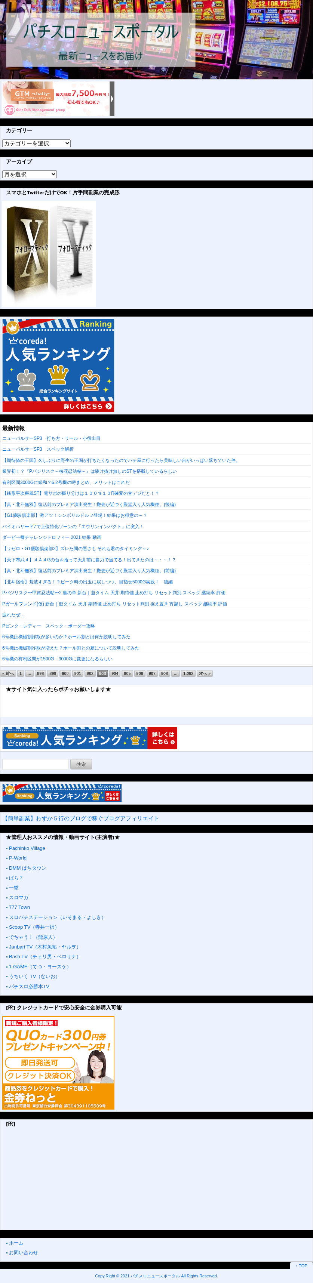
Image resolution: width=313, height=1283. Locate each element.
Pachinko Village (27, 848)
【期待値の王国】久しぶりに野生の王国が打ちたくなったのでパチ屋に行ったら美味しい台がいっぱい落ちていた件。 (121, 460)
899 (52, 673)
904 (114, 673)
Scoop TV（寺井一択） (34, 927)
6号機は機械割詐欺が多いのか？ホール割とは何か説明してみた (66, 636)
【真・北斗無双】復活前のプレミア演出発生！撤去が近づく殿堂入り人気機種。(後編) (89, 504)
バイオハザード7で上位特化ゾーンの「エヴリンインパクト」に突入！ (73, 526)
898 (40, 673)
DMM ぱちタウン (27, 868)
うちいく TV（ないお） (34, 976)
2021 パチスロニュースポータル (150, 1276)
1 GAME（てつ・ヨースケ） (40, 966)
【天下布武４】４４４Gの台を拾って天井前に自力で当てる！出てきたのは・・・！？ (89, 559)
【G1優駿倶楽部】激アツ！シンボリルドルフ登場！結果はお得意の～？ (74, 515)
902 (90, 673)
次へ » (205, 673)
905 (127, 673)
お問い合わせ (23, 1252)
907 (152, 673)
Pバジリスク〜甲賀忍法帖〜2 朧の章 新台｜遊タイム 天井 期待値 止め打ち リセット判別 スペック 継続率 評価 (113, 592)
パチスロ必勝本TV (29, 986)
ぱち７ (16, 877)
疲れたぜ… (13, 614)
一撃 (14, 888)
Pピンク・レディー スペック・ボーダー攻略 (48, 626)
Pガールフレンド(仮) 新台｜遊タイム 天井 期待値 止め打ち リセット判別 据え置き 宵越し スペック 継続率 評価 (114, 604)
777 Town (19, 907)
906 (139, 673)
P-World (18, 858)
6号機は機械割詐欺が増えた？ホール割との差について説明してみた (70, 648)
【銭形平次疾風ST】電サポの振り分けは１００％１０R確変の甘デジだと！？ (80, 493)
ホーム (16, 1243)
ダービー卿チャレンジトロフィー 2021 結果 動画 (51, 537)
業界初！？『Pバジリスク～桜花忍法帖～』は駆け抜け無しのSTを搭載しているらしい (89, 471)
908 (164, 673)
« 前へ (8, 673)
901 (77, 673)
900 (65, 673)
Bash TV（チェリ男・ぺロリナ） (45, 956)
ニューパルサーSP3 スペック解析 (38, 449)
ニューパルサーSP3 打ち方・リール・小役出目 (51, 438)
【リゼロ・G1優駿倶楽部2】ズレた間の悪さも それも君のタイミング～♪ (75, 548)
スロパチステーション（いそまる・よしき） (57, 917)
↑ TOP (301, 1266)
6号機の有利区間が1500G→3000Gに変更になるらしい (57, 658)
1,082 (188, 673)
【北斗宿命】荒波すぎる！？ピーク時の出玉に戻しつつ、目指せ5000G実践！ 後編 (87, 582)
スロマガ (18, 897)
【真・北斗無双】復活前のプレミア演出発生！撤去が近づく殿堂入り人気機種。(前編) (89, 570)
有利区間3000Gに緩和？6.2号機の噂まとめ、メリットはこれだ (66, 482)
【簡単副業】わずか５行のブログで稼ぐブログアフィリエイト (80, 818)
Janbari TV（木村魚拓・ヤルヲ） (45, 947)
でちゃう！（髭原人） (33, 937)
